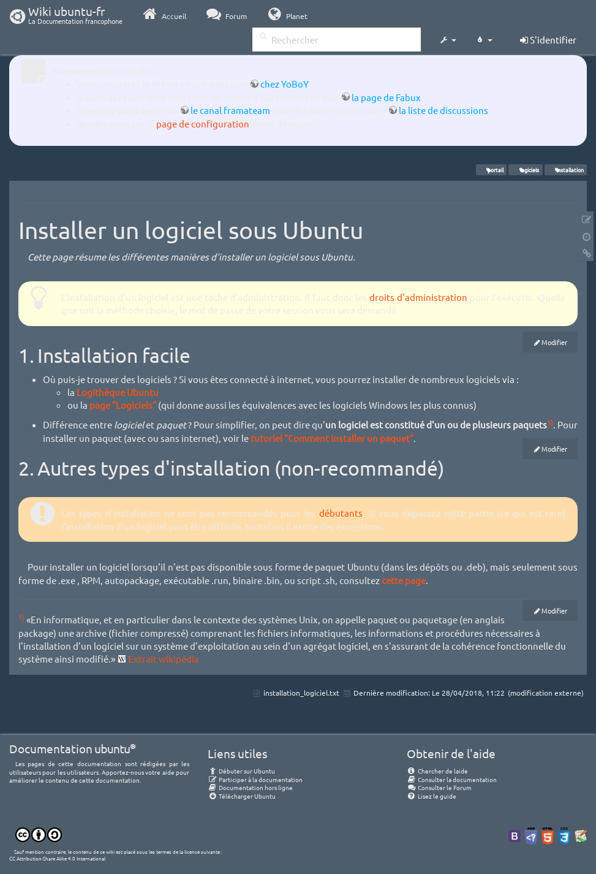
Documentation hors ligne (250, 787)
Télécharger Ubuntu (242, 795)
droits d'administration (418, 297)
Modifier (554, 342)
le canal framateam (230, 110)
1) (550, 422)
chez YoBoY (284, 83)
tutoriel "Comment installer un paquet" (332, 438)
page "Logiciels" (122, 405)
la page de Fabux (386, 97)
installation (566, 169)
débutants (341, 513)
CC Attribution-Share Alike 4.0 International (57, 858)
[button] (448, 40)
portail (491, 169)
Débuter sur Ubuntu (241, 770)
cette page (404, 580)
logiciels (526, 169)
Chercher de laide (437, 770)
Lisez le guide (431, 795)
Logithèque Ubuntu (118, 392)
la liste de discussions (443, 110)
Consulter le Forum (439, 787)
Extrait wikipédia (163, 658)
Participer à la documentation (255, 779)
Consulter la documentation (452, 779)
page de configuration (202, 123)
